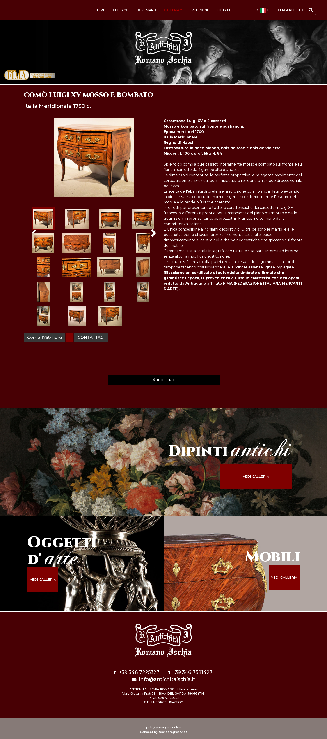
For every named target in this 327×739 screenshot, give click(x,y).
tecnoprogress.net (173, 730)
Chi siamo (121, 10)
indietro (163, 380)
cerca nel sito (297, 10)
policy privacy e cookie (163, 725)
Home (100, 10)
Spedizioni (199, 10)
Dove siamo (146, 10)
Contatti (223, 10)
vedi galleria (262, 476)
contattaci (92, 337)
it (263, 10)
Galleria (173, 10)
